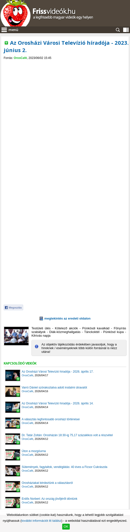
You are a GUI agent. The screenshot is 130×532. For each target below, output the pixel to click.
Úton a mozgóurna (34, 451)
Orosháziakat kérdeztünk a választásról (47, 483)
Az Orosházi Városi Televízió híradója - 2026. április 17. (58, 371)
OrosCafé (20, 58)
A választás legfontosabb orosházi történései (51, 419)
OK (66, 526)
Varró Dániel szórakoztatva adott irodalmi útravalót (54, 387)
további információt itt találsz (41, 520)
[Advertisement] (65, 96)
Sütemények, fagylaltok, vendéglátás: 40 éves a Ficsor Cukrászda (64, 467)
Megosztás (15, 307)
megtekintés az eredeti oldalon (67, 318)
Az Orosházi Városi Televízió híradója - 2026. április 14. (58, 403)
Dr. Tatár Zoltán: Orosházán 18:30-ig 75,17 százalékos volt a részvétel (67, 435)
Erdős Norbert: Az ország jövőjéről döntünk (49, 498)
